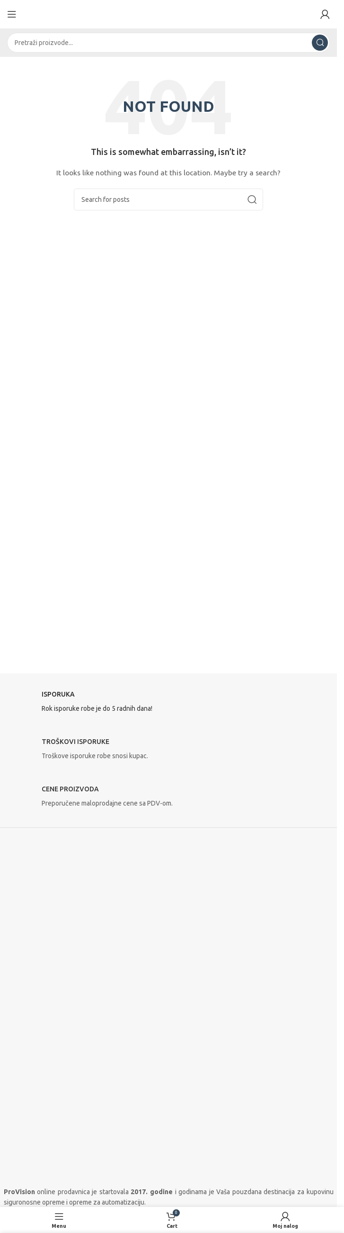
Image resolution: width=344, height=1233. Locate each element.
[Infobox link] (169, 704)
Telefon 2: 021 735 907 (38, 1039)
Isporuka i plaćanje (35, 1183)
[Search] (168, 43)
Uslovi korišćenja (28, 1202)
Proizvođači (21, 1169)
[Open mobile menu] (11, 14)
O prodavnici (22, 1153)
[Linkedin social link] (55, 1110)
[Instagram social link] (32, 1110)
